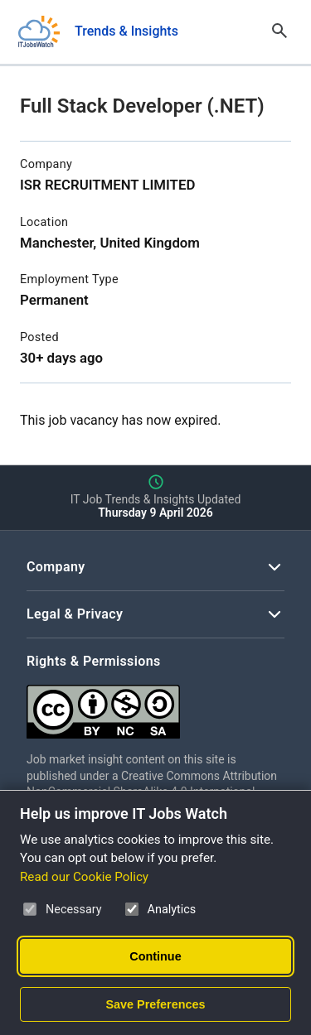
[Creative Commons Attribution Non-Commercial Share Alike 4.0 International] (155, 705)
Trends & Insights (126, 31)
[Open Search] (279, 31)
